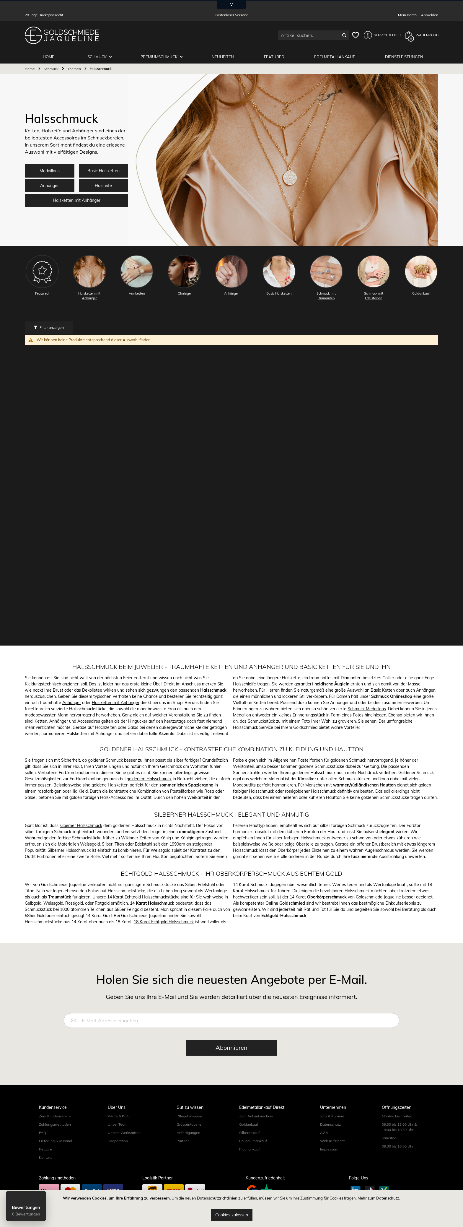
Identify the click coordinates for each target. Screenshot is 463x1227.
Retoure (45, 1149)
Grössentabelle (189, 1124)
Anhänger (49, 185)
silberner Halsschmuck (81, 825)
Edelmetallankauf (334, 56)
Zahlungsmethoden (55, 1124)
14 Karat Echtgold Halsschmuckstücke (143, 897)
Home (30, 68)
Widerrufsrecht (332, 1141)
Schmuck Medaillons (367, 708)
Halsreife (103, 185)
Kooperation (118, 1141)
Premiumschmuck (159, 56)
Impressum (329, 1149)
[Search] (344, 35)
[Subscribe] (231, 1048)
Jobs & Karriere (332, 1116)
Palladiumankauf (253, 1141)
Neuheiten (223, 56)
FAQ (42, 1132)
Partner (183, 1141)
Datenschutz (330, 1124)
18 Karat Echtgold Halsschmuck (164, 921)
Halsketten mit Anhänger (76, 200)
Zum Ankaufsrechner (256, 1116)
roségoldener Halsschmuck (310, 791)
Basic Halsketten (103, 170)
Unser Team (118, 1124)
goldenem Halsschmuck (149, 778)
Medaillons (50, 170)
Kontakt (45, 1157)
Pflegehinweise (189, 1116)
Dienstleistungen (404, 56)
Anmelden (429, 15)
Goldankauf (248, 1124)
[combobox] (313, 35)
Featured (274, 56)
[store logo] (62, 35)
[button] (381, 35)
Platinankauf (249, 1149)
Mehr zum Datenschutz (378, 1198)
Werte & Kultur (120, 1116)
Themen (74, 68)
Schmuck (97, 56)
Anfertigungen (188, 1132)
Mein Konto (407, 15)
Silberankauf (249, 1132)
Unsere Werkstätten (124, 1132)
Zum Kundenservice (55, 1116)
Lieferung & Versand (55, 1141)
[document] (231, 1208)
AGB (324, 1132)
